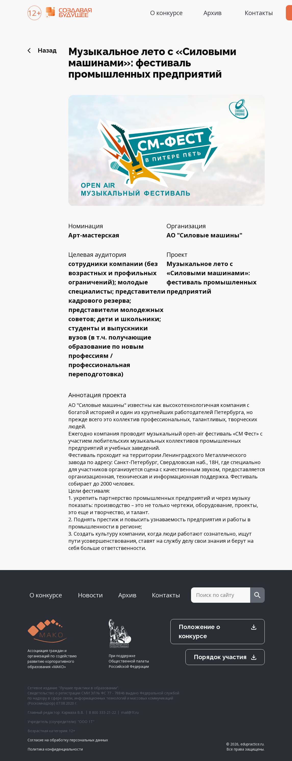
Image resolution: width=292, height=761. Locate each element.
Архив (213, 12)
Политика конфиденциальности (55, 749)
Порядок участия (220, 657)
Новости (90, 595)
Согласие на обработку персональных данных (68, 740)
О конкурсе (166, 12)
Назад (47, 50)
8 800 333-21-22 (102, 712)
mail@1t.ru (130, 712)
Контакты (259, 12)
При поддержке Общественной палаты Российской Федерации (129, 644)
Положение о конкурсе (199, 631)
